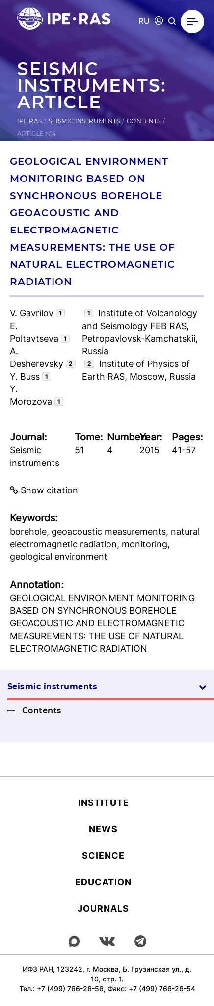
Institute (103, 803)
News (103, 829)
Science (103, 856)
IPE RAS (29, 121)
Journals (103, 908)
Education (103, 882)
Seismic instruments (84, 121)
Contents (143, 121)
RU (144, 21)
